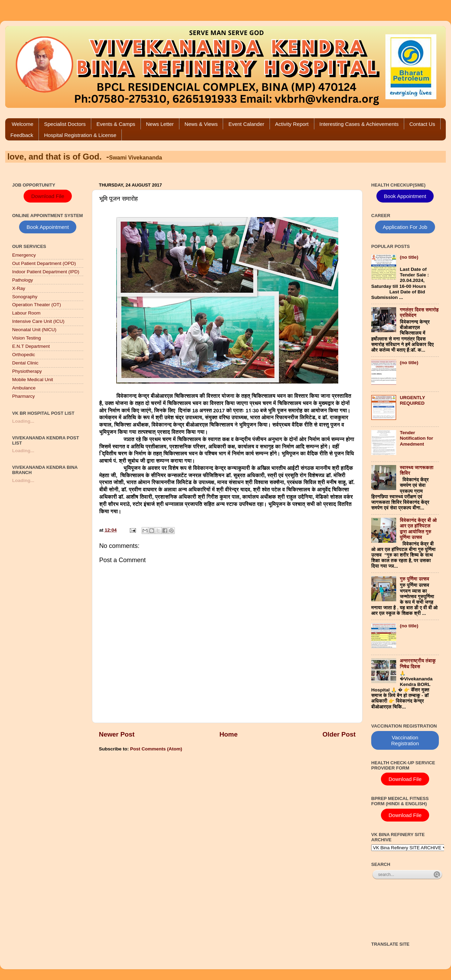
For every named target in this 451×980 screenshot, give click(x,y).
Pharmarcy (23, 396)
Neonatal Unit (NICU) (34, 329)
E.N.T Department (31, 346)
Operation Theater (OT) (36, 304)
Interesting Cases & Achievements (359, 124)
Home (228, 734)
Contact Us (422, 124)
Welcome (22, 124)
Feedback (21, 135)
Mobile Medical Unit (32, 379)
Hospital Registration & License (80, 135)
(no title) (409, 257)
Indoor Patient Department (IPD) (45, 271)
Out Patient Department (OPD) (44, 263)
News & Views (201, 124)
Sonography (24, 296)
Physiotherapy (27, 371)
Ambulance (24, 387)
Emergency (24, 255)
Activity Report (292, 124)
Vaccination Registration (405, 740)
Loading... (23, 421)
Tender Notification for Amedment (416, 438)
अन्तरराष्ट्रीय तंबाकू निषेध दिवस (418, 663)
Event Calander (246, 124)
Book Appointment (48, 227)
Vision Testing (26, 338)
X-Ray (18, 288)
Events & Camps (115, 124)
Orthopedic (23, 354)
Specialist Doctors (65, 124)
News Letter (160, 124)
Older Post (339, 734)
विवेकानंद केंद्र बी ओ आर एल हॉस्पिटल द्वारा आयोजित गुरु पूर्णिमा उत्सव (418, 529)
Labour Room (26, 313)
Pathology (22, 280)
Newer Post (117, 734)
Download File (47, 196)
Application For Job (405, 227)
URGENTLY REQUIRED (412, 400)
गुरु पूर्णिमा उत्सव (414, 579)
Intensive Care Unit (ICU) (38, 321)
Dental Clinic (25, 363)
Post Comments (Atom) (156, 748)
